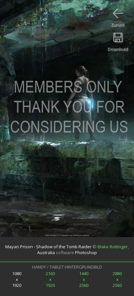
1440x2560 (83, 279)
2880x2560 (117, 279)
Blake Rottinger (113, 247)
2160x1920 (50, 279)
